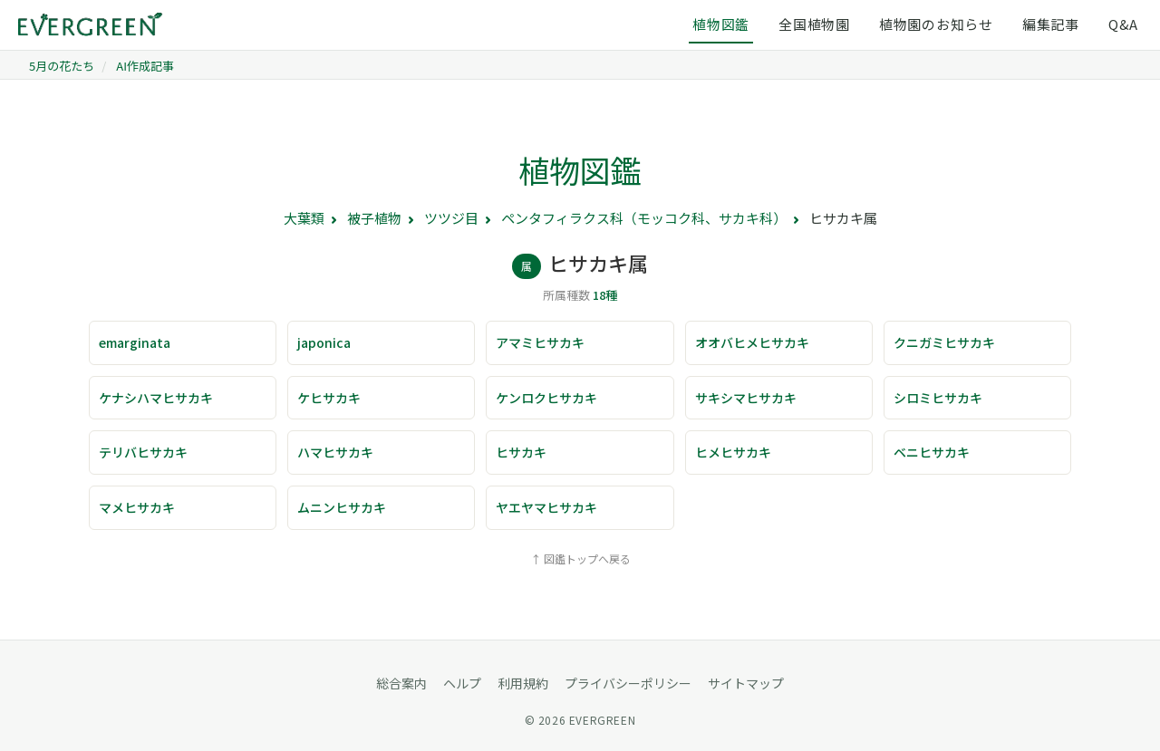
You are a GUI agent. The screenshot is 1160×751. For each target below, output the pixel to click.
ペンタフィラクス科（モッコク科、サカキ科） (644, 217)
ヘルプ (462, 683)
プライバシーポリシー (628, 683)
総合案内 (401, 683)
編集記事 (1050, 24)
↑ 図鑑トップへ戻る (580, 558)
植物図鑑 (720, 24)
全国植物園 (814, 24)
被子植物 (374, 217)
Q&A (1123, 24)
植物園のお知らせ (936, 24)
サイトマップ (746, 683)
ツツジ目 (451, 217)
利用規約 (523, 683)
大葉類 (304, 217)
